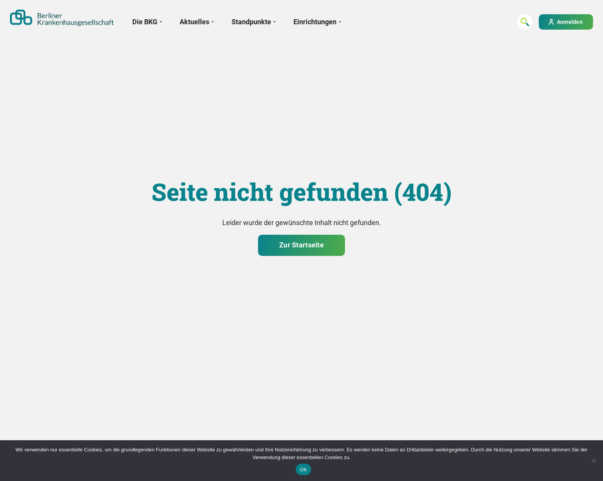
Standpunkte (251, 22)
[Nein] (593, 460)
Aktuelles (194, 22)
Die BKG (144, 22)
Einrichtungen (314, 22)
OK (303, 470)
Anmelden (570, 22)
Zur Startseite (301, 245)
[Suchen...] (525, 22)
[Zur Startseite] (62, 18)
